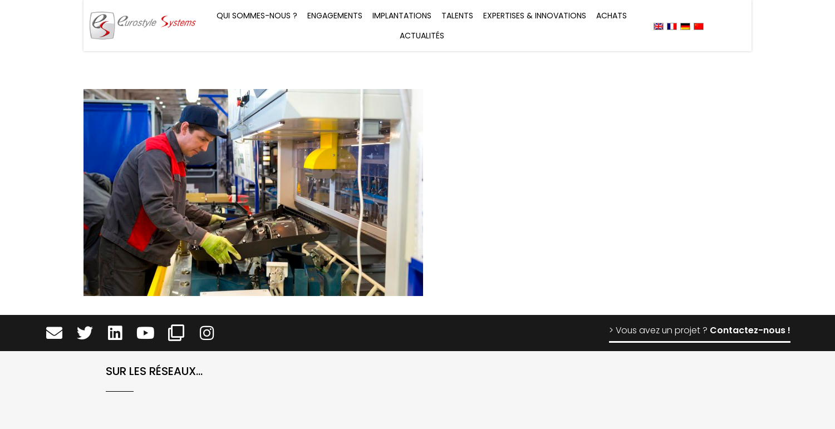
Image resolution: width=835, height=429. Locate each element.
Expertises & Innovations (534, 15)
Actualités (422, 35)
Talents (457, 15)
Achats (611, 15)
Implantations (401, 15)
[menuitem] (658, 26)
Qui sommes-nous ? (257, 15)
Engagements (334, 15)
